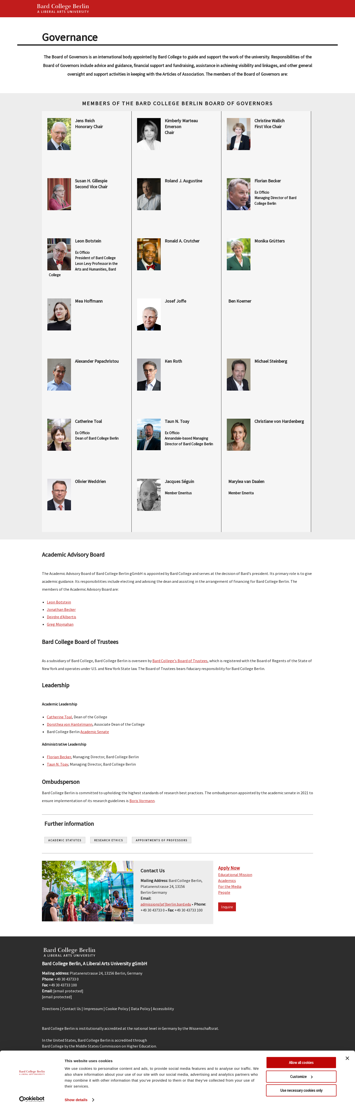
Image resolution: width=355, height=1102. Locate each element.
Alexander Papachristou (97, 361)
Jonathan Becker (61, 609)
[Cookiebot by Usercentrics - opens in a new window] (31, 1092)
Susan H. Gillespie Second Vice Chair (91, 183)
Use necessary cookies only (301, 1083)
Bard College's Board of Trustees (180, 660)
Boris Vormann (142, 800)
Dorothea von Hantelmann (69, 724)
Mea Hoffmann (89, 301)
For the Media (229, 886)
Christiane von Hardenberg (279, 421)
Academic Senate (94, 731)
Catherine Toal (88, 421)
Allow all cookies (301, 1055)
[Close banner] (347, 1050)
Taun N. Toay (177, 421)
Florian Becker (267, 181)
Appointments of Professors (161, 840)
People (224, 892)
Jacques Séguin (179, 481)
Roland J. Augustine (183, 181)
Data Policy (140, 1008)
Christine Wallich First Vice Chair (269, 123)
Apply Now (229, 868)
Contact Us (71, 1008)
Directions (50, 1008)
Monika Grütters (269, 241)
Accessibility (163, 1008)
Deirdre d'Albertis (61, 616)
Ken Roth (173, 361)
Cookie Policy (117, 1008)
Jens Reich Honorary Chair (89, 123)
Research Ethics (108, 840)
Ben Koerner (239, 301)
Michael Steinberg (270, 361)
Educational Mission (235, 874)
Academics (227, 880)
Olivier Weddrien (90, 481)
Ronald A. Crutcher (182, 241)
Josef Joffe (175, 301)
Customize (301, 1069)
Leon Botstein (88, 241)
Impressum (93, 1008)
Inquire (227, 906)
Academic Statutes (64, 840)
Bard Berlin (63, 8)
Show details (76, 1092)
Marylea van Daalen (246, 481)
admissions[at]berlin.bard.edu (166, 904)
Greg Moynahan (60, 624)
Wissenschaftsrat (203, 1028)
